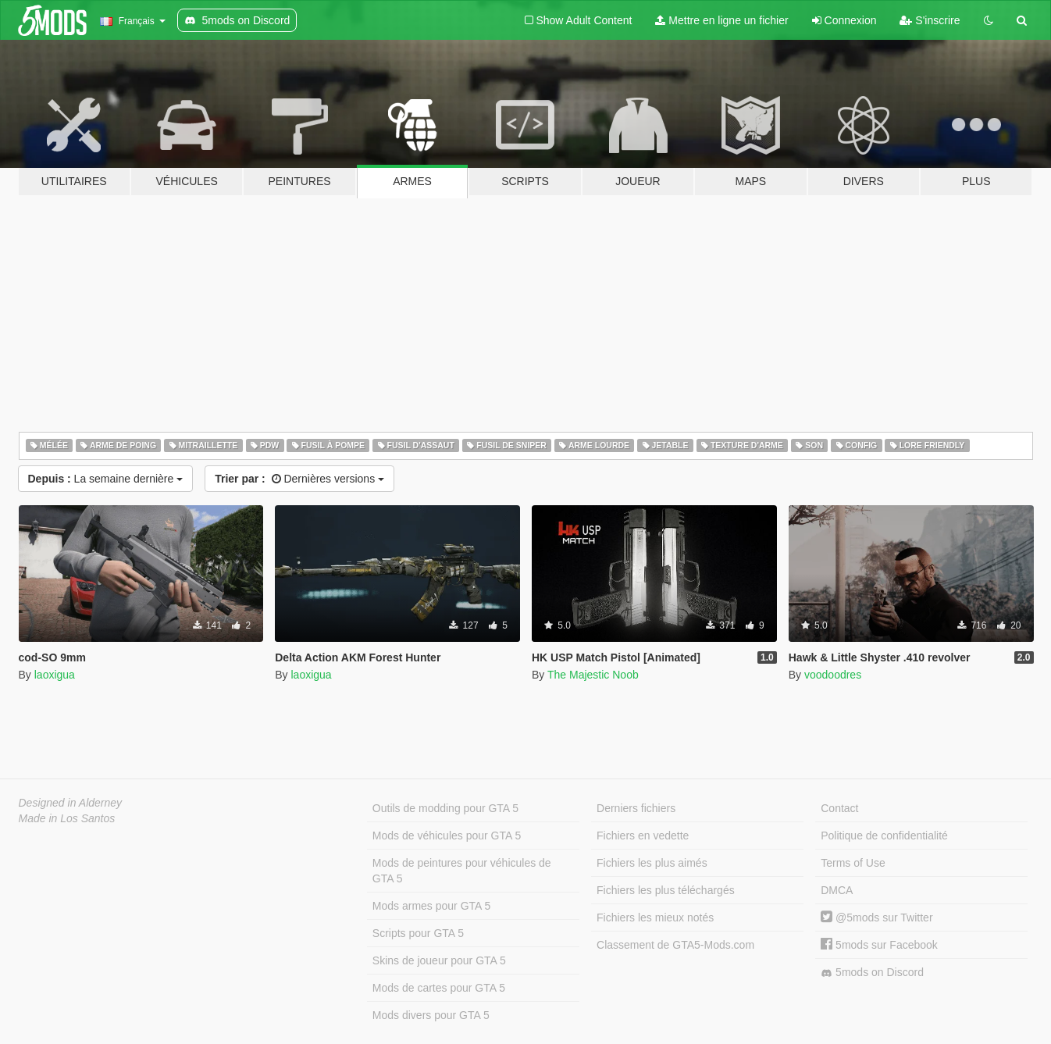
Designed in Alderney (71, 802)
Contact (839, 808)
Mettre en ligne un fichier (721, 20)
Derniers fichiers (636, 808)
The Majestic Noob (593, 674)
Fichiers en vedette (643, 835)
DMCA (837, 890)
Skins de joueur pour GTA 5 (439, 960)
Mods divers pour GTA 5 (431, 1015)
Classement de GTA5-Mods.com (675, 945)
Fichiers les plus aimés (652, 863)
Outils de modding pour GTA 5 (445, 808)
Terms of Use (853, 863)
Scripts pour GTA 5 (418, 933)
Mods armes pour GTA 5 (431, 906)
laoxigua (54, 674)
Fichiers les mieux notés (655, 917)
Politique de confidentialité (884, 835)
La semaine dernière (105, 478)
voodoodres (832, 674)
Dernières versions (299, 478)
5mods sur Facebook (879, 945)
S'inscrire (930, 20)
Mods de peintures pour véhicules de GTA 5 (461, 871)
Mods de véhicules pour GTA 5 (446, 835)
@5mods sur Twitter (876, 917)
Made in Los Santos (67, 818)
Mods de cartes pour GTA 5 (438, 988)
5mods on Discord (872, 972)
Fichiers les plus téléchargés (666, 890)
